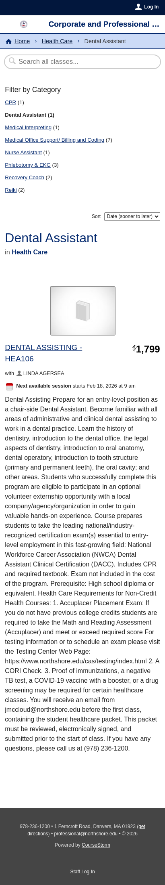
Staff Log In (82, 872)
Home (22, 41)
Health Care (57, 41)
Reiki (10, 190)
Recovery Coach (24, 177)
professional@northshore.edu (86, 834)
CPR (10, 102)
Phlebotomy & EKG (28, 165)
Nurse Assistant (23, 152)
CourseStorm (96, 845)
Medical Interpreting (28, 127)
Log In (151, 7)
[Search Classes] (78, 61)
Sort (96, 216)
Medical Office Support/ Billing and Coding (54, 140)
